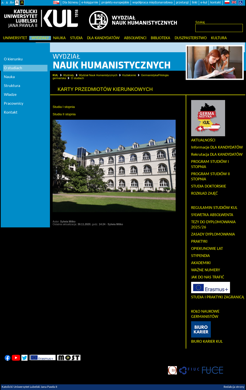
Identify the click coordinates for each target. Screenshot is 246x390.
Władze (10, 95)
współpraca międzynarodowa (152, 2)
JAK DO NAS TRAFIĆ (207, 277)
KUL (55, 75)
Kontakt (10, 112)
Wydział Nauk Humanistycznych (98, 75)
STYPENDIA (200, 256)
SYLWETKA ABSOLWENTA (212, 215)
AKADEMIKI (201, 263)
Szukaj (200, 22)
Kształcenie (129, 75)
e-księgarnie (89, 2)
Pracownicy (13, 104)
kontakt (215, 2)
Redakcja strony (234, 387)
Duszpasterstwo (191, 38)
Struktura (12, 86)
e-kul (203, 2)
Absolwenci (135, 38)
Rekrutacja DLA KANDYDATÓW (217, 155)
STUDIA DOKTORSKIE (208, 186)
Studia (76, 38)
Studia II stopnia (64, 114)
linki (194, 2)
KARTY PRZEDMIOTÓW (211, 201)
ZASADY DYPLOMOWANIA (213, 234)
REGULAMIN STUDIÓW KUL (214, 208)
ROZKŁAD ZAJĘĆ (204, 193)
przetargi (182, 2)
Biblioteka (160, 38)
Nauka (59, 38)
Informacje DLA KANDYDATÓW (217, 147)
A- (2, 2)
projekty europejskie (115, 2)
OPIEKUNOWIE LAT (207, 249)
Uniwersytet (15, 38)
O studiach (77, 78)
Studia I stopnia (64, 107)
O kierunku (13, 59)
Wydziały (40, 38)
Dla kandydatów (103, 38)
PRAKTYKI (199, 241)
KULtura (219, 38)
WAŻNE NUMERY (205, 270)
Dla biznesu (70, 2)
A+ (12, 3)
